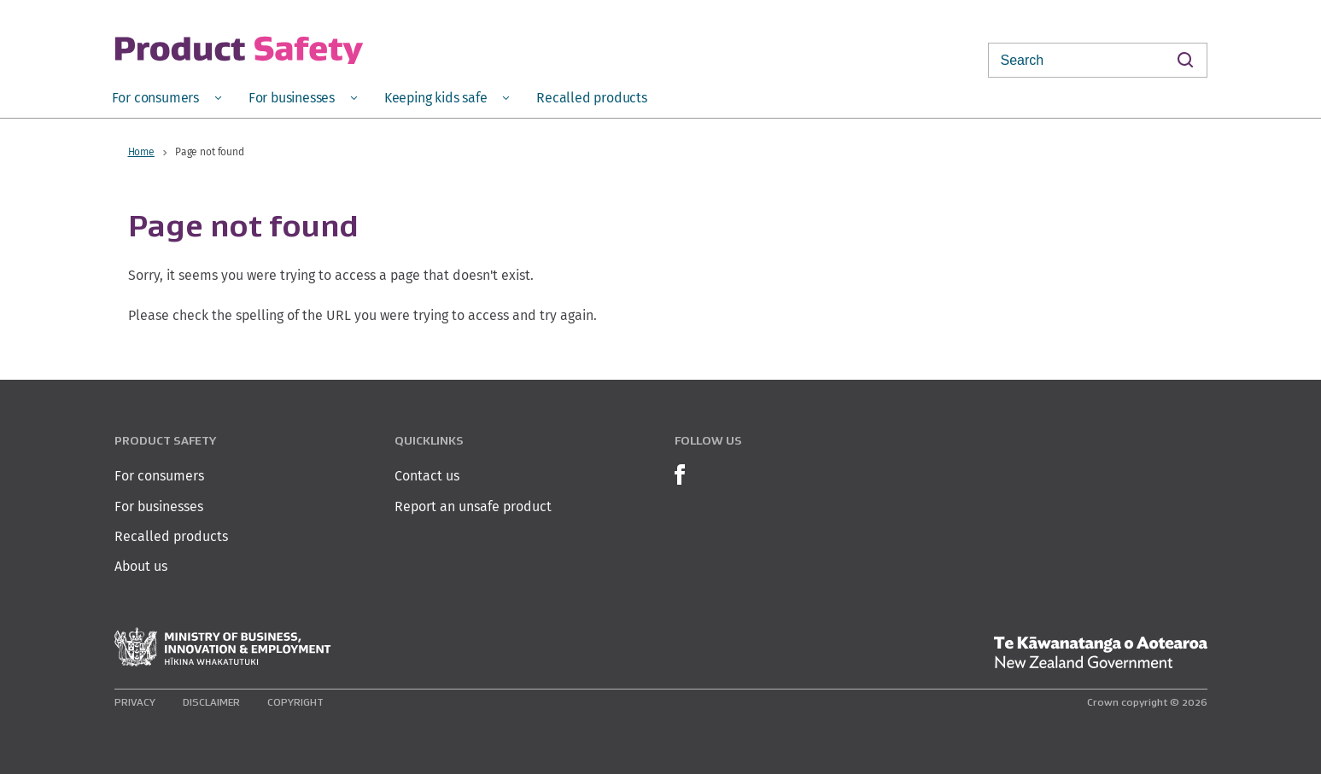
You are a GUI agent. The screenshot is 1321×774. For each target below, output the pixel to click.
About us (140, 566)
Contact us (427, 476)
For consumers (159, 476)
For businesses (158, 506)
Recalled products (171, 536)
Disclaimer (211, 701)
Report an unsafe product (473, 506)
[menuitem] (166, 97)
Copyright (295, 701)
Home (141, 151)
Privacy (134, 701)
